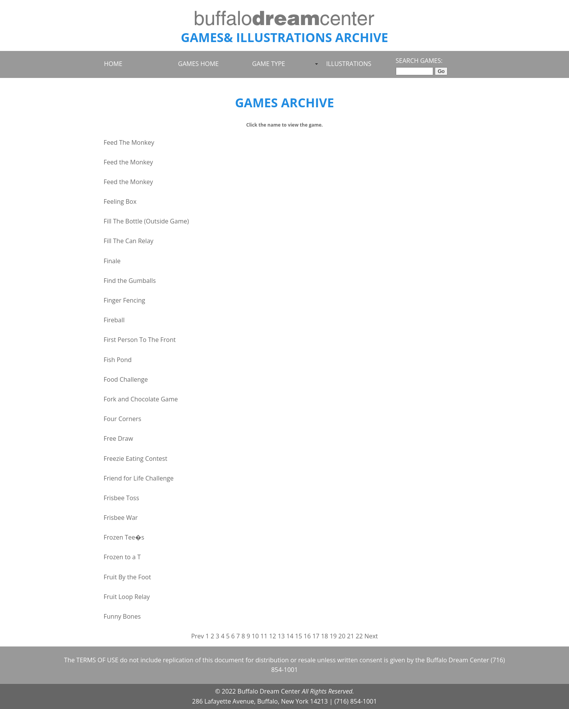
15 (298, 636)
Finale (112, 261)
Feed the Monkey (128, 162)
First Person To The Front (140, 339)
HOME (113, 63)
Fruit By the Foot (127, 577)
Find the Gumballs (130, 280)
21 (350, 636)
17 (315, 636)
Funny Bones (122, 616)
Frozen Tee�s (124, 537)
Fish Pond (118, 359)
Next (371, 636)
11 (263, 636)
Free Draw (118, 438)
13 (281, 636)
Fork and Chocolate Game (141, 399)
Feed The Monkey (129, 142)
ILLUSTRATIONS (348, 63)
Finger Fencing (124, 300)
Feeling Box (120, 201)
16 (307, 636)
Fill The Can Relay (129, 241)
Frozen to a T (122, 557)
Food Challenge (126, 379)
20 (341, 636)
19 (333, 636)
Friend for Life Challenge (139, 478)
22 (359, 636)
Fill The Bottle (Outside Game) (146, 221)
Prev (197, 636)
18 (324, 636)
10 (255, 636)
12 (272, 636)
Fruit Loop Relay (127, 596)
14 (289, 636)
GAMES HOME (198, 63)
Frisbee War (121, 517)
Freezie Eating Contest (135, 458)
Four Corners (123, 419)
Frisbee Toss (121, 498)
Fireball (114, 320)
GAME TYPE (268, 63)
